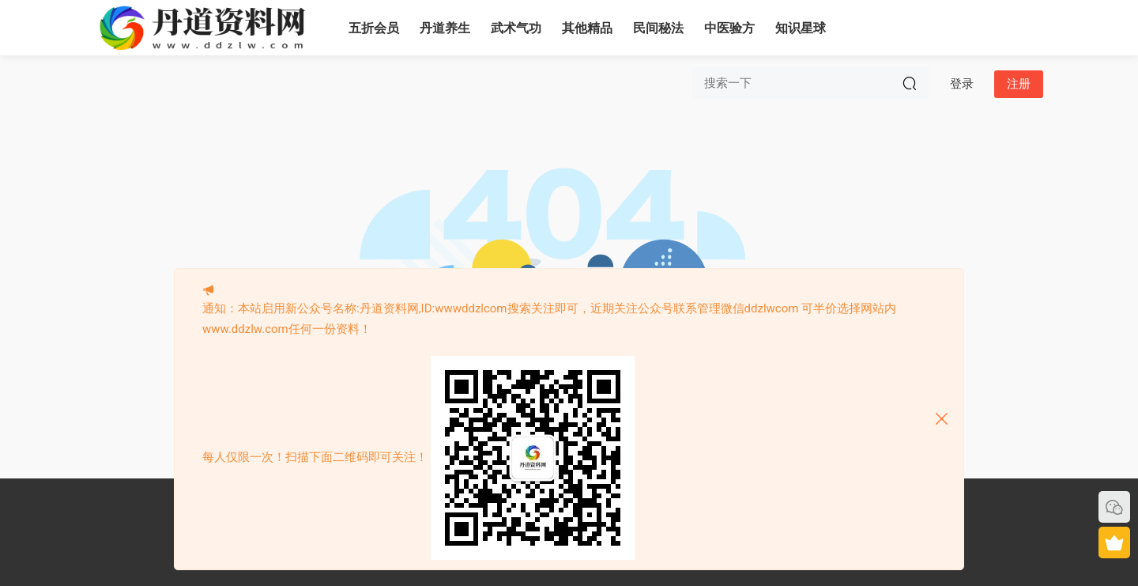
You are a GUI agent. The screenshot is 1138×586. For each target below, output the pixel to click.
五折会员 (374, 28)
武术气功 (516, 28)
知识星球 (800, 28)
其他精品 (587, 28)
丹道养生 (445, 28)
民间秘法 (658, 28)
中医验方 (729, 28)
